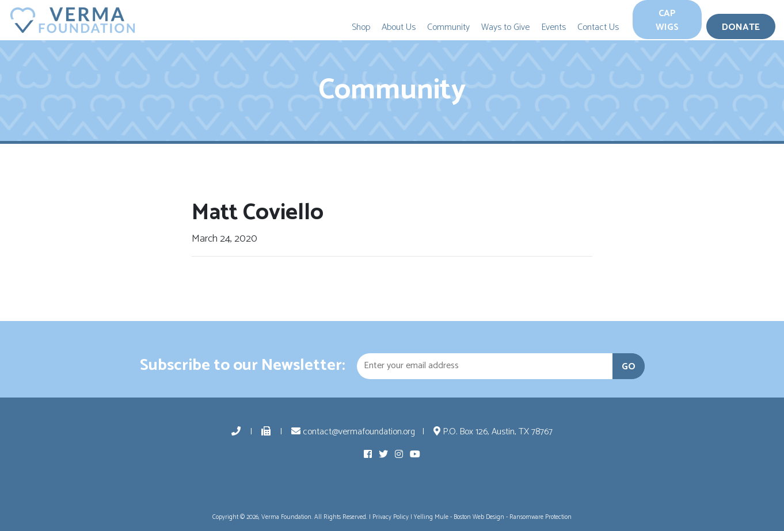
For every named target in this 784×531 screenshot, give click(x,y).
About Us (399, 27)
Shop (361, 27)
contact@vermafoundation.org (353, 432)
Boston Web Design (479, 517)
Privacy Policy (390, 517)
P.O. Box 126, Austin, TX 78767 (493, 432)
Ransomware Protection (540, 517)
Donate (741, 27)
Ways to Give (505, 27)
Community (448, 27)
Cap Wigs (667, 20)
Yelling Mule (431, 517)
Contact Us (598, 27)
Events (553, 27)
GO (628, 367)
